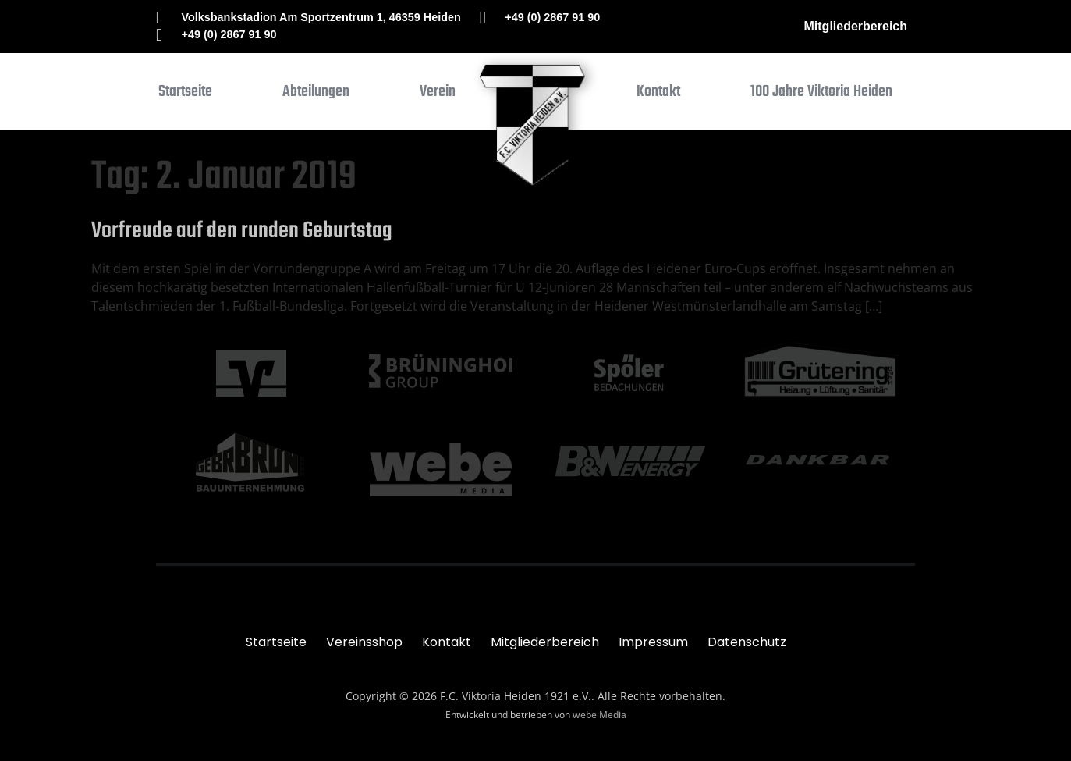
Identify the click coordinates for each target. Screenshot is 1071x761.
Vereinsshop (364, 642)
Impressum (653, 642)
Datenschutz (746, 642)
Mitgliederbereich (855, 26)
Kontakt (446, 642)
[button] (316, 95)
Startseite (276, 642)
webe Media (599, 714)
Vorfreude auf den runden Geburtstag (241, 231)
